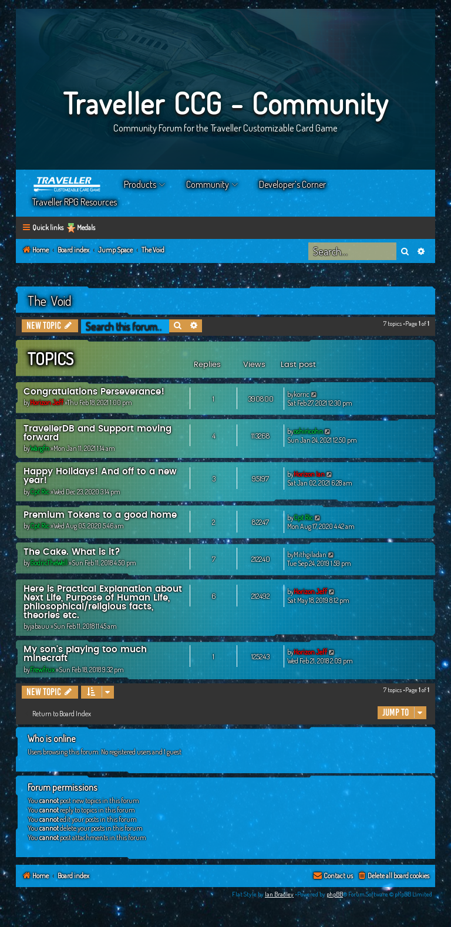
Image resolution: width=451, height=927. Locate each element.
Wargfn (39, 448)
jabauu (39, 626)
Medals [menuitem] (86, 227)
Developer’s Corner (292, 184)
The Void (50, 300)
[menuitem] (393, 876)
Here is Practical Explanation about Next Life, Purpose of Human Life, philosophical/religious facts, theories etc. (102, 602)
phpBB (335, 894)
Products (140, 184)
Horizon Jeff (46, 402)
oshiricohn (308, 431)
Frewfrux (42, 669)
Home (67, 184)
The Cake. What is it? (71, 552)
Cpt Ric (39, 491)
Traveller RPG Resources (74, 202)
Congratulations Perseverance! (93, 391)
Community (207, 184)
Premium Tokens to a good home (100, 515)
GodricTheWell (49, 562)
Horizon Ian (309, 474)
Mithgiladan (310, 554)
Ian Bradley (279, 894)
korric (301, 394)
